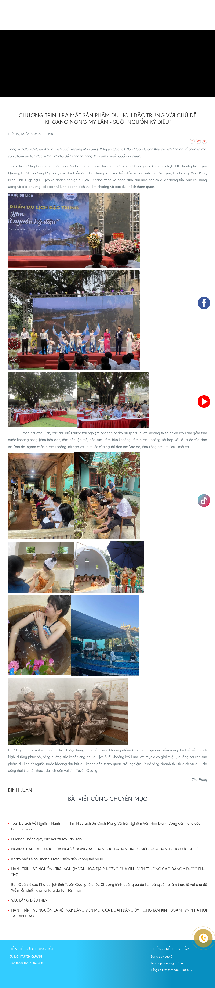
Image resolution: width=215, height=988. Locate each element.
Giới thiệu (86, 20)
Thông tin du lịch (69, 27)
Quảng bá (132, 20)
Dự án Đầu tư (116, 27)
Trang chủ (63, 20)
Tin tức (95, 27)
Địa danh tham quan (162, 20)
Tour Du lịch (109, 20)
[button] (16, 63)
